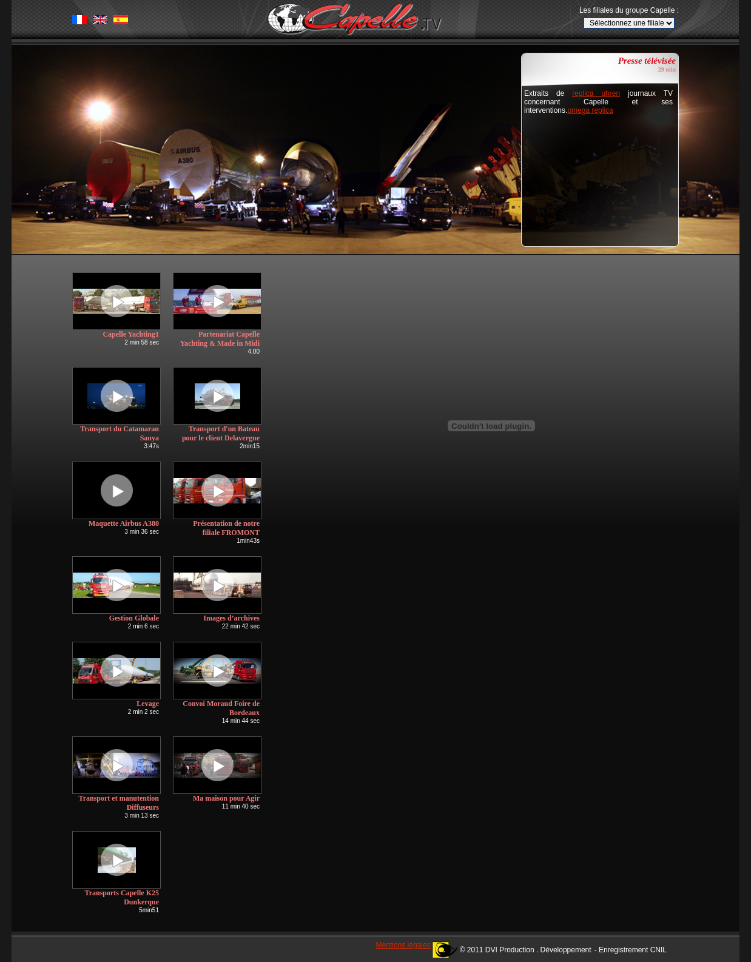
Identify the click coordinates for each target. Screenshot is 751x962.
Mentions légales (403, 945)
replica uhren (596, 93)
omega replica (590, 110)
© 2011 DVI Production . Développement (525, 950)
